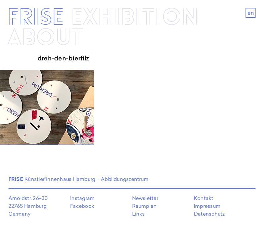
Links (138, 213)
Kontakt (204, 198)
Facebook (82, 205)
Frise (35, 18)
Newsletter (145, 198)
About (45, 38)
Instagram (82, 198)
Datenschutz (209, 213)
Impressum (207, 205)
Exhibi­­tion (135, 18)
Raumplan (144, 205)
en (250, 13)
